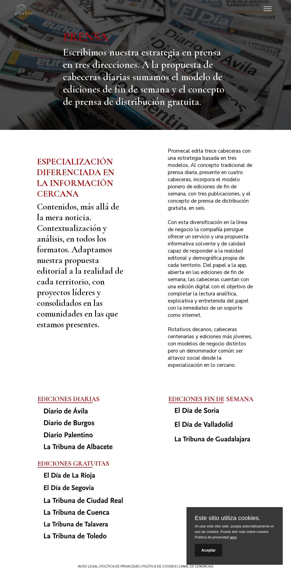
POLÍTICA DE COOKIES (159, 566)
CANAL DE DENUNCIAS (196, 566)
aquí (233, 537)
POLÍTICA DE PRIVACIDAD (120, 566)
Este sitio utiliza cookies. (227, 518)
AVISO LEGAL (88, 566)
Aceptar (208, 550)
